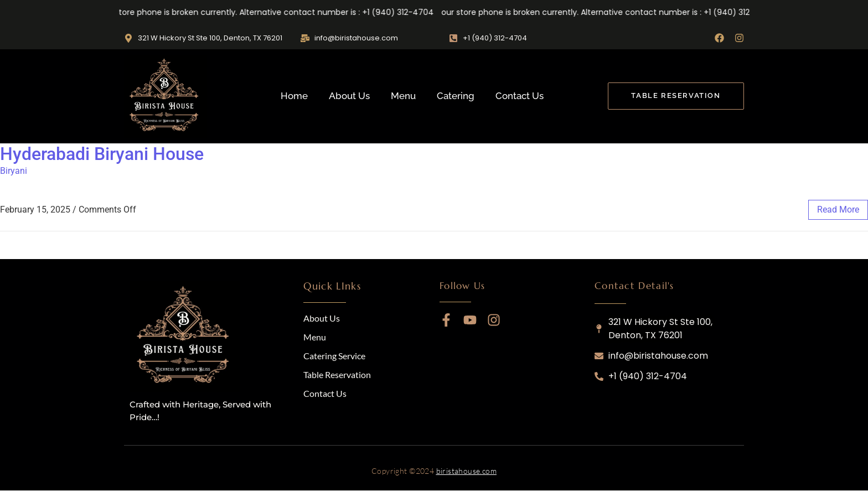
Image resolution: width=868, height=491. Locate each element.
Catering (455, 95)
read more (838, 209)
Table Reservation (337, 374)
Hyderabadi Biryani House (102, 153)
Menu (403, 95)
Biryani (13, 171)
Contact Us (519, 95)
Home (294, 95)
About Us (349, 95)
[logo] (185, 336)
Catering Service (334, 355)
